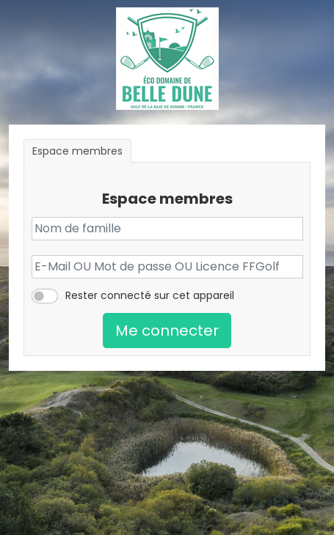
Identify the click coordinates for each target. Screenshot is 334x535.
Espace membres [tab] (77, 151)
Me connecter (167, 330)
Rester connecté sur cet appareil (149, 295)
